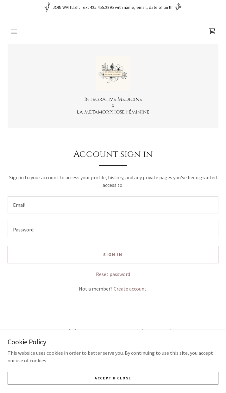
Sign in (112, 254)
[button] (14, 31)
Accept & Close (113, 378)
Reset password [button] (113, 274)
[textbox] (113, 204)
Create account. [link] (131, 289)
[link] (212, 31)
